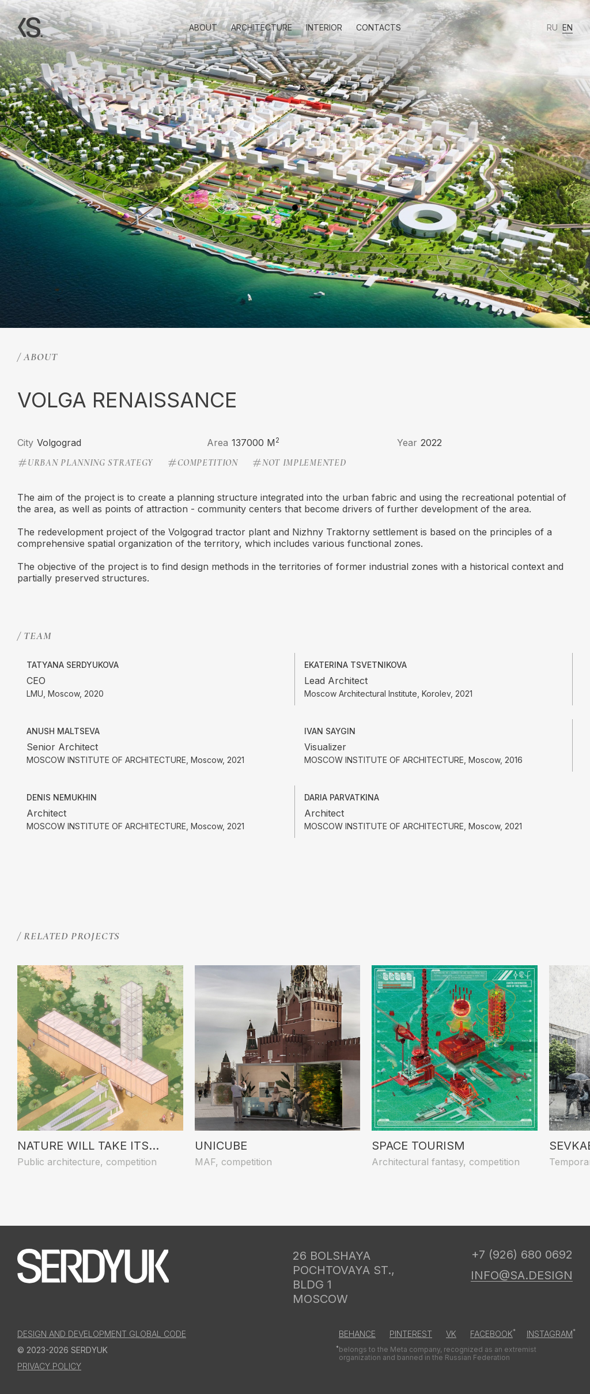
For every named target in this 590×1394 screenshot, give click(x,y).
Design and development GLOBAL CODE (101, 1334)
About (203, 27)
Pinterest (410, 1334)
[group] (100, 1066)
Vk (451, 1334)
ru (552, 27)
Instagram (550, 1334)
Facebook (491, 1334)
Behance (357, 1334)
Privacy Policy (49, 1366)
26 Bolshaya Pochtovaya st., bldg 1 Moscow (344, 1277)
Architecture (261, 27)
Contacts (378, 27)
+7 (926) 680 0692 (522, 1254)
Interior (324, 27)
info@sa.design (522, 1276)
